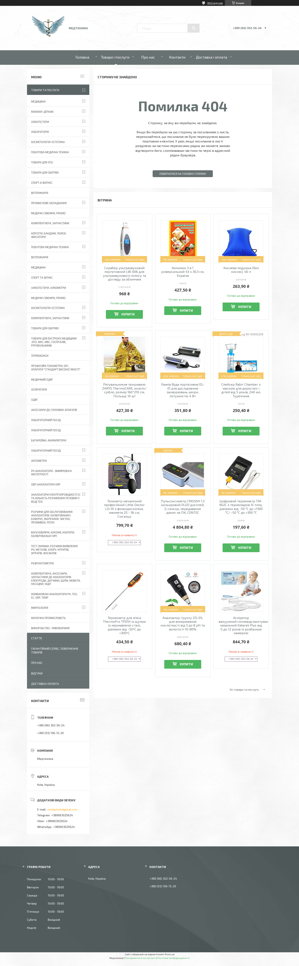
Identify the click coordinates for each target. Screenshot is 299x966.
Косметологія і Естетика (48, 142)
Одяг (34, 399)
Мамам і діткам (42, 111)
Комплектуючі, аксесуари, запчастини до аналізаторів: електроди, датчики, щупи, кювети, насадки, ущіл (56, 579)
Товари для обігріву (45, 172)
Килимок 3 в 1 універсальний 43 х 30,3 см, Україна (182, 271)
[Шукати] (193, 28)
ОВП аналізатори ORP (45, 484)
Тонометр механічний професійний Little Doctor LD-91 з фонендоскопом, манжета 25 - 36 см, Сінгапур (124, 508)
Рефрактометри (42, 563)
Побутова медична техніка (50, 152)
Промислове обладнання (49, 203)
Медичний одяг (42, 379)
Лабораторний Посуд (46, 420)
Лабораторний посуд (46, 450)
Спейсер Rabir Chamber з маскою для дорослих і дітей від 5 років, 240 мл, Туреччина (241, 390)
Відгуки (37, 673)
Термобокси (39, 355)
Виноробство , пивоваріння (50, 628)
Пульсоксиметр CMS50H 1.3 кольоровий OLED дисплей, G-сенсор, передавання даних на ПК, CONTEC (183, 506)
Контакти (177, 57)
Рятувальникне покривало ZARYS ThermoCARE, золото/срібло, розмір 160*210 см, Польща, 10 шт (124, 390)
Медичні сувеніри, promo (48, 213)
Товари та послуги (45, 90)
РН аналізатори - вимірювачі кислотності (51, 472)
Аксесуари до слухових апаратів (54, 410)
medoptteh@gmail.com (62, 809)
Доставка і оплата (211, 57)
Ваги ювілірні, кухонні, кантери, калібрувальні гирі (53, 534)
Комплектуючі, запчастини (50, 223)
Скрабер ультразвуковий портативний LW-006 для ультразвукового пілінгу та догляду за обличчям (124, 273)
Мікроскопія (39, 607)
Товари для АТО (42, 162)
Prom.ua (169, 954)
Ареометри (39, 460)
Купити (128, 314)
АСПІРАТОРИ (39, 389)
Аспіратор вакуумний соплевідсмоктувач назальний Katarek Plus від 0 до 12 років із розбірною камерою (241, 625)
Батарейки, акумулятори (48, 440)
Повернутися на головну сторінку (182, 173)
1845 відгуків (215, 2)
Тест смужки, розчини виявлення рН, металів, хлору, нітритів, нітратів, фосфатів (54, 549)
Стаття (36, 638)
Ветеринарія (39, 193)
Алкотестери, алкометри (48, 287)
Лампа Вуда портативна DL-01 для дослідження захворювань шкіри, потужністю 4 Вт (183, 390)
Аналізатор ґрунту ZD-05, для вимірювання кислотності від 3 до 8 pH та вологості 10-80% (183, 623)
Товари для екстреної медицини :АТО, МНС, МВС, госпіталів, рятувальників (54, 342)
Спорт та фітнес (42, 277)
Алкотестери (40, 122)
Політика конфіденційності (174, 957)
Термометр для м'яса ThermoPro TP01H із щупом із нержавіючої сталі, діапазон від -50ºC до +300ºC (124, 625)
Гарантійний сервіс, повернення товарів (54, 650)
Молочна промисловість (48, 618)
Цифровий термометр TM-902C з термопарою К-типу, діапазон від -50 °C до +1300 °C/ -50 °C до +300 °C (241, 506)
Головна (82, 57)
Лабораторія (40, 132)
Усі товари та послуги (244, 689)
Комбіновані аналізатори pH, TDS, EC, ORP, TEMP (54, 595)
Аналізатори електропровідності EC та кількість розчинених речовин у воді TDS (56, 498)
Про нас (148, 57)
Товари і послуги (115, 57)
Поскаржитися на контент (140, 957)
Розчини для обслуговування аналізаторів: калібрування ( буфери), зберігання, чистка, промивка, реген (51, 517)
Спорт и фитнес (42, 182)
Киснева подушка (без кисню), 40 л (241, 269)
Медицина (38, 101)
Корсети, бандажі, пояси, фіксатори (48, 235)
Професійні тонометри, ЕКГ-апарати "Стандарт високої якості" (55, 367)
